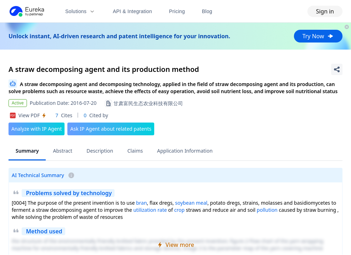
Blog (207, 11)
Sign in (325, 11)
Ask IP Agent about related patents (110, 128)
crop (179, 209)
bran (141, 202)
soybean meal (191, 202)
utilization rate (150, 209)
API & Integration (132, 11)
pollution (267, 209)
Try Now (318, 36)
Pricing (177, 11)
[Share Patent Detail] (336, 69)
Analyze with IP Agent (36, 128)
